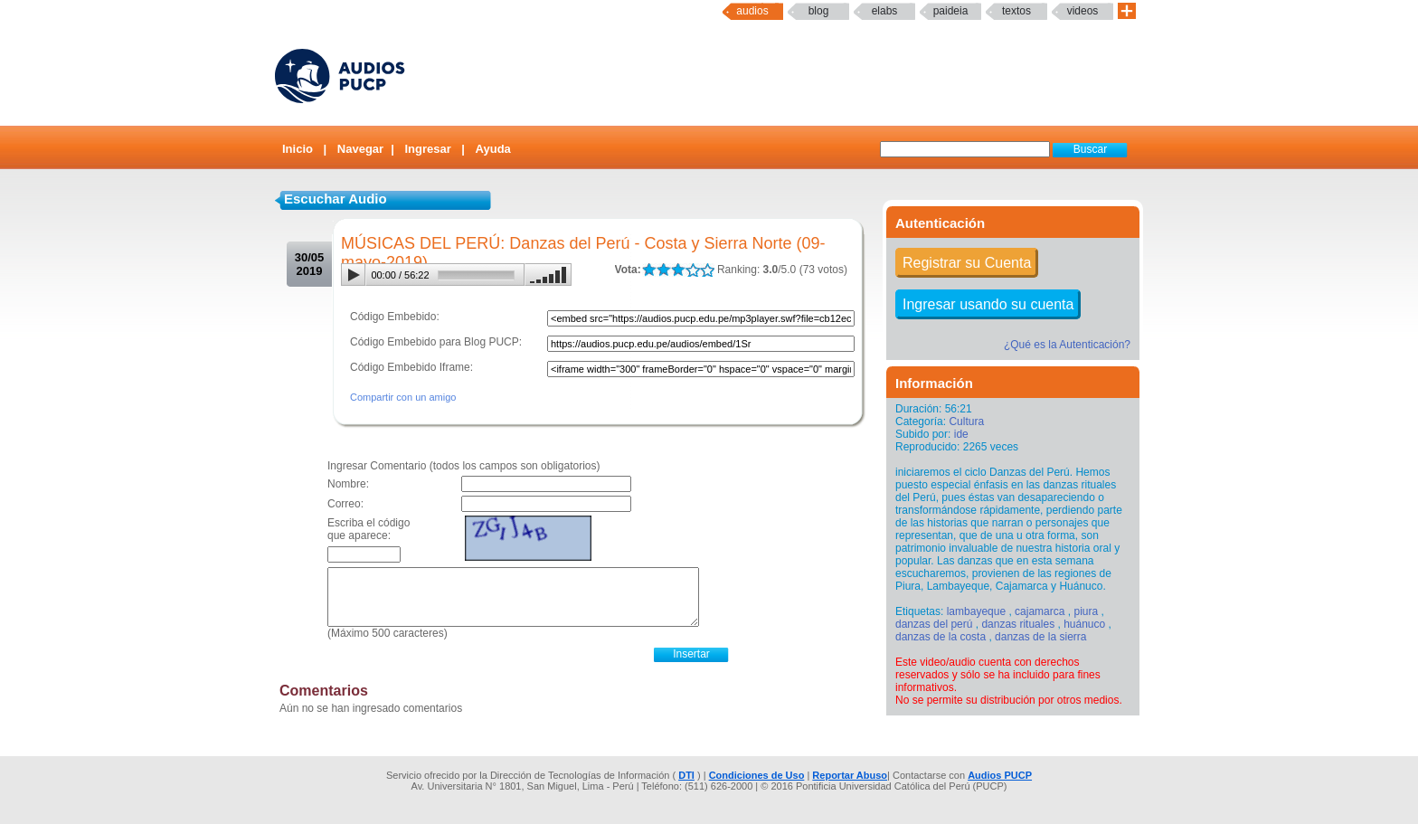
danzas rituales (1017, 624)
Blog (818, 11)
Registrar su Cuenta (967, 262)
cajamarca (1039, 611)
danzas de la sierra (1040, 636)
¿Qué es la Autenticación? (1067, 344)
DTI (686, 775)
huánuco (1084, 624)
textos (1016, 11)
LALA (649, 270)
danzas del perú (933, 624)
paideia (951, 11)
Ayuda (493, 149)
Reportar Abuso (849, 775)
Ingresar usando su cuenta (988, 304)
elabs (885, 11)
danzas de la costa (940, 636)
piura (1085, 611)
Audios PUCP (1000, 775)
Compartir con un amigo (403, 397)
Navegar (360, 149)
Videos (1083, 11)
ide (961, 434)
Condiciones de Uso (757, 775)
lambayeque (976, 611)
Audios (752, 11)
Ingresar (427, 149)
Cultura (966, 421)
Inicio (297, 149)
